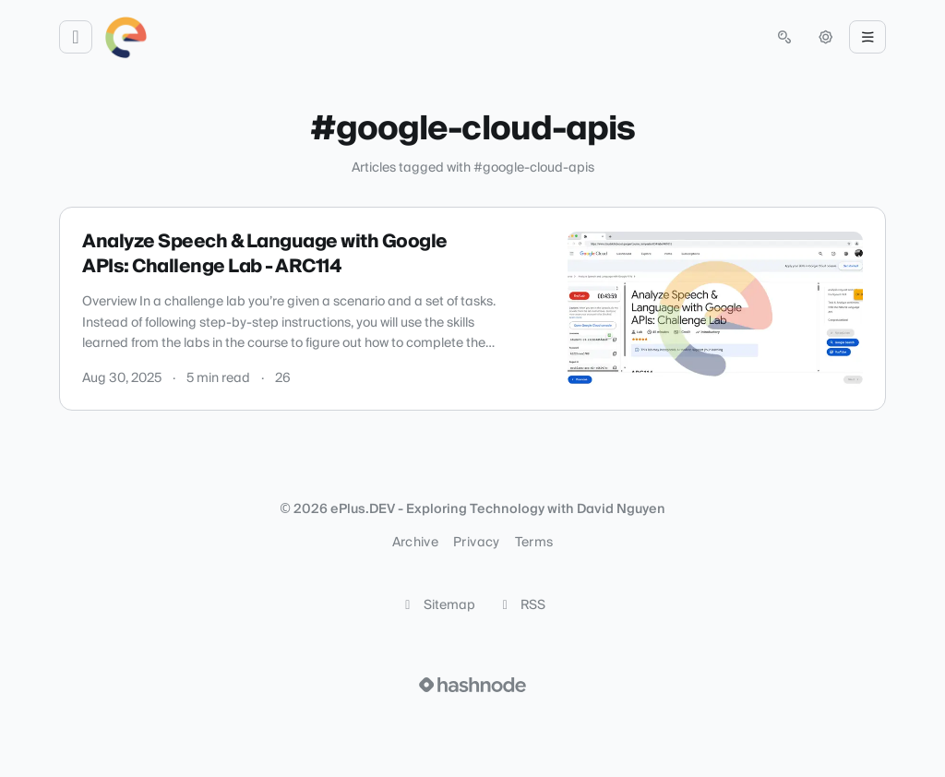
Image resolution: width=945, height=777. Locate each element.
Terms (534, 543)
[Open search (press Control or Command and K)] (784, 37)
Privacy (476, 543)
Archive (415, 543)
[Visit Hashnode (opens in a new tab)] (472, 684)
